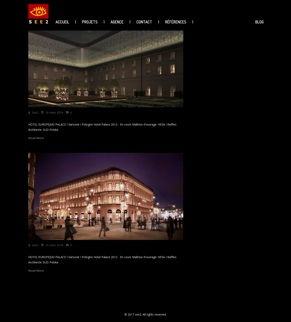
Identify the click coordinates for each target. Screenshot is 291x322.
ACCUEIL (62, 22)
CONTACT (144, 22)
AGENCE (117, 22)
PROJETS (90, 22)
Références (175, 22)
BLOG (259, 22)
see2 (35, 112)
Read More (36, 138)
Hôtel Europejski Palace (49, 119)
